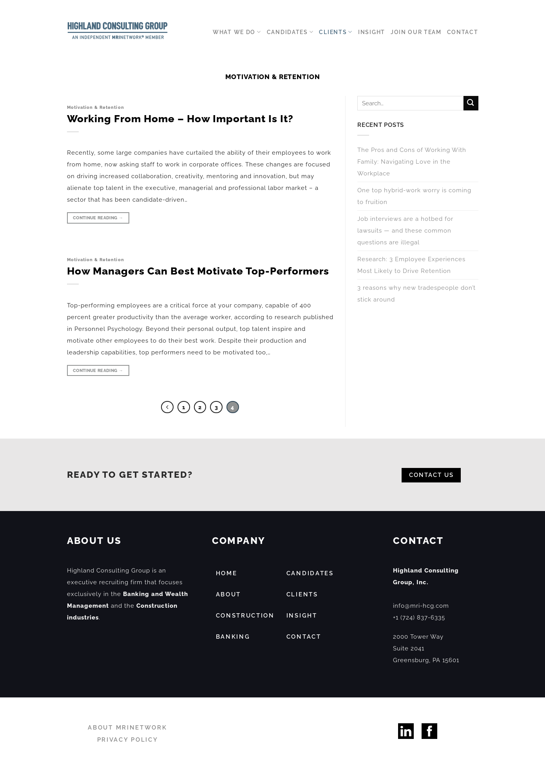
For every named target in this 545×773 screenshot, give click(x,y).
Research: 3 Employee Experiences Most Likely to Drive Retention (411, 265)
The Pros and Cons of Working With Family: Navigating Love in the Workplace (411, 162)
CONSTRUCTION (245, 615)
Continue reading (98, 217)
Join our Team (416, 32)
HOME (226, 573)
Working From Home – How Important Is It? (180, 119)
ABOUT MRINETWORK (127, 727)
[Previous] (167, 407)
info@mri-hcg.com (421, 605)
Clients (336, 32)
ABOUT (228, 594)
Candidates (290, 32)
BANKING (233, 636)
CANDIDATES (310, 573)
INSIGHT (301, 615)
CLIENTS (302, 594)
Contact (462, 32)
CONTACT (303, 636)
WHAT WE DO (237, 32)
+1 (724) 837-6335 (419, 617)
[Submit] (470, 103)
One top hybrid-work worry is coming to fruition (414, 196)
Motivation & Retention (95, 107)
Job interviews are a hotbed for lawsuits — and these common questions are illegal (405, 231)
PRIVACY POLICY (127, 739)
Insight (371, 32)
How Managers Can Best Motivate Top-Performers (198, 271)
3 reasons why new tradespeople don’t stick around (416, 294)
